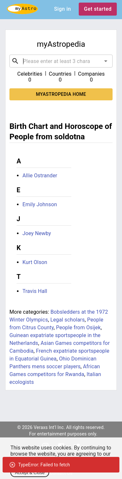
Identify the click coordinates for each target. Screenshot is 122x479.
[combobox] (61, 61)
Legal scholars (67, 320)
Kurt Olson (34, 262)
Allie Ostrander (39, 175)
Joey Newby (36, 233)
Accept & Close (30, 472)
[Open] (105, 61)
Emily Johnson (39, 204)
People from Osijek (78, 327)
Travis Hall (34, 291)
